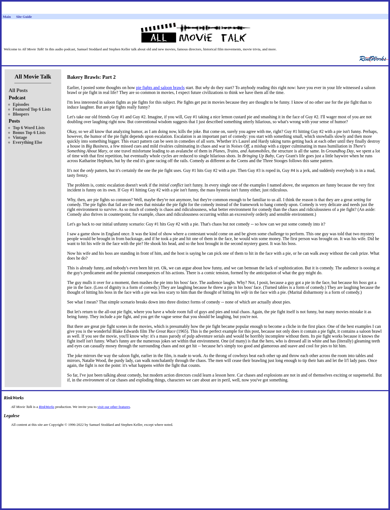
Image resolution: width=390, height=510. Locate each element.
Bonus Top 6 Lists (29, 132)
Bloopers (21, 114)
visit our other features (114, 407)
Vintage (20, 137)
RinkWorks (46, 407)
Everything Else (27, 142)
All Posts (18, 90)
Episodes (21, 104)
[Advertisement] (195, 435)
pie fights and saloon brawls (160, 87)
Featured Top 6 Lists (32, 109)
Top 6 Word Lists (29, 127)
